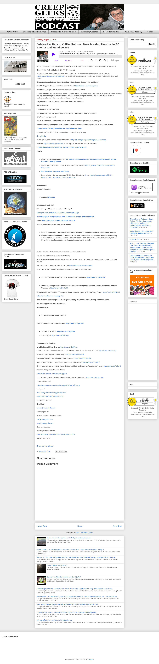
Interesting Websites (89, 32)
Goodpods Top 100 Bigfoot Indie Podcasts (142, 97)
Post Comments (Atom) (84, 533)
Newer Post (42, 526)
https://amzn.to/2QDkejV (96, 277)
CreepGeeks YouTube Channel (63, 32)
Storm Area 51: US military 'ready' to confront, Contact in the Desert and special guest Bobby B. (71, 550)
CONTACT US (12, 32)
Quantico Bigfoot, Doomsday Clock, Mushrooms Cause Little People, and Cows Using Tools (142, 258)
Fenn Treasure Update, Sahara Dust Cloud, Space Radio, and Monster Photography (66, 612)
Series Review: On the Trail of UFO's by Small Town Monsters (69, 538)
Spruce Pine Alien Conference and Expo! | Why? (64, 577)
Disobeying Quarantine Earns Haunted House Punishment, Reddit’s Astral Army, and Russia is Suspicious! (74, 589)
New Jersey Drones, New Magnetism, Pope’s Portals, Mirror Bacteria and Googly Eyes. (67, 604)
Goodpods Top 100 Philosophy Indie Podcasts (142, 127)
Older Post (117, 526)
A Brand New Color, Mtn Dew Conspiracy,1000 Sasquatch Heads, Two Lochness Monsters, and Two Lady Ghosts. (77, 596)
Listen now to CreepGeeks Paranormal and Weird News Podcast (142, 73)
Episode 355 (134, 239)
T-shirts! (150, 32)
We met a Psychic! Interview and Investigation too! (54, 620)
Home (80, 526)
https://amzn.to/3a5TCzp (60, 335)
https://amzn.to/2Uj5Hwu (66, 331)
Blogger (90, 659)
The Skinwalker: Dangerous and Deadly (55, 171)
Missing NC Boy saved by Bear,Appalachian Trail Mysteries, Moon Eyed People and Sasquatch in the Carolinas (76, 557)
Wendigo (51, 197)
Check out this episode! (45, 446)
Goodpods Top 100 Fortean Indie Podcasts (142, 67)
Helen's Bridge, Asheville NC (57, 565)
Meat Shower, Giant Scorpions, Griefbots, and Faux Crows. (141, 232)
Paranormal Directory (133, 32)
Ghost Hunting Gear (111, 32)
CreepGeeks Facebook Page (34, 32)
